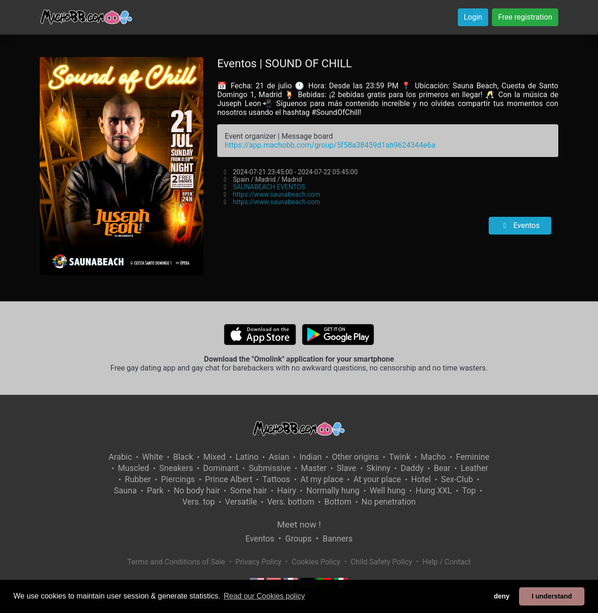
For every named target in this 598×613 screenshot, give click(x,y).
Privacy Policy (258, 561)
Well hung (388, 490)
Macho (433, 457)
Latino (246, 457)
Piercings (178, 479)
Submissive (270, 468)
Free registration (525, 17)
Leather (474, 468)
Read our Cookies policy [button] (264, 596)
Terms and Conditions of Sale (176, 561)
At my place (321, 479)
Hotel (421, 479)
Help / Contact (446, 561)
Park (155, 490)
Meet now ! (299, 524)
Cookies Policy (316, 561)
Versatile (241, 501)
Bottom (337, 501)
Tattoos (277, 479)
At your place (377, 479)
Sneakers (176, 468)
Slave (346, 468)
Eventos (520, 225)
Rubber (138, 479)
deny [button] (502, 596)
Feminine (473, 457)
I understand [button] (552, 596)
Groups (298, 538)
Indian (310, 457)
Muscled (133, 468)
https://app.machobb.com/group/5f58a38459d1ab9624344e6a (330, 145)
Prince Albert (228, 479)
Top (469, 490)
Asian (279, 457)
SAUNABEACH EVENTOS (269, 187)
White (152, 457)
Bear (442, 468)
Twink (400, 457)
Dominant (221, 468)
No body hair (197, 490)
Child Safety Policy (382, 561)
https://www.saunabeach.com (276, 194)
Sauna (125, 490)
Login (473, 17)
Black (183, 457)
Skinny (378, 468)
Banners (337, 538)
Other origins (355, 457)
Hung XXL (433, 490)
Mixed (214, 457)
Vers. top (198, 501)
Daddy (411, 468)
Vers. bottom (290, 501)
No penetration (389, 501)
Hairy (286, 490)
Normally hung (333, 490)
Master (314, 468)
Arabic (120, 457)
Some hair (248, 490)
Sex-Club (457, 479)
